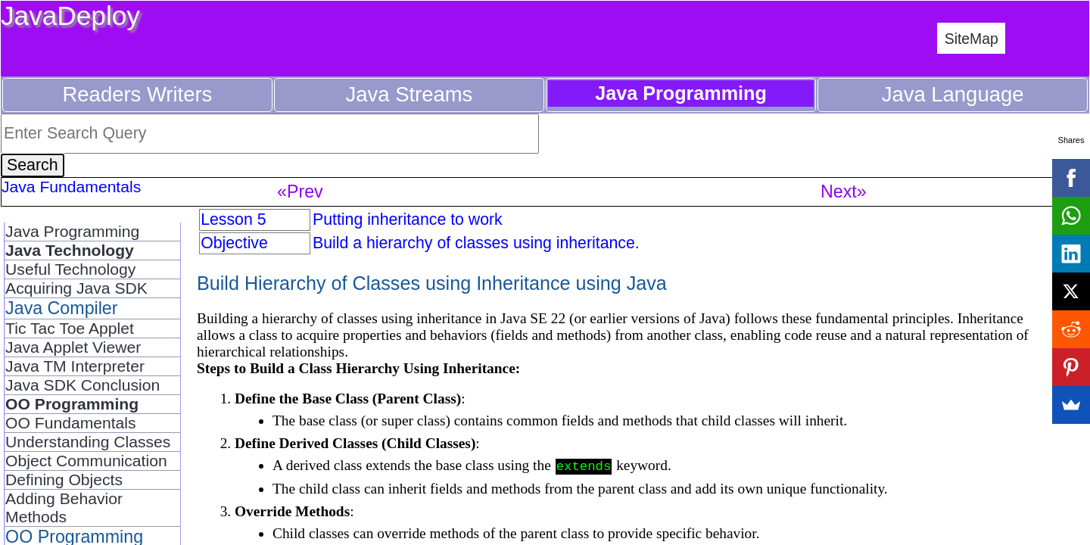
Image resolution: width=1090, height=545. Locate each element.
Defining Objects (64, 479)
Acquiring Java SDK (76, 288)
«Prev (300, 191)
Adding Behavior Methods (64, 507)
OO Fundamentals (70, 422)
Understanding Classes (87, 441)
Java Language (953, 94)
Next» (844, 191)
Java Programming (72, 231)
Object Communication (86, 460)
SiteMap (971, 38)
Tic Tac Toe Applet (69, 328)
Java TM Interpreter (75, 366)
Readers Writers (138, 94)
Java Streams (409, 94)
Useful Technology (70, 269)
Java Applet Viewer (73, 347)
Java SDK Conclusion (82, 385)
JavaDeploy (70, 15)
